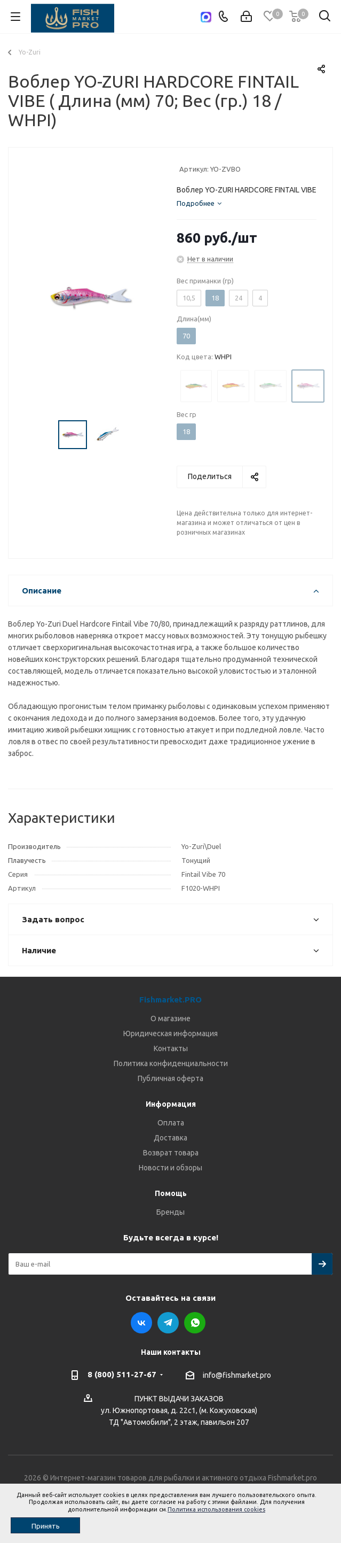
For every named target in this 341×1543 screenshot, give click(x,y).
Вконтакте (141, 1322)
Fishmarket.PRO (170, 999)
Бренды (170, 1212)
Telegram (168, 1322)
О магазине (170, 1018)
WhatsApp (194, 1322)
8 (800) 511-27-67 (122, 1374)
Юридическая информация (170, 1033)
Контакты (171, 1048)
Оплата (170, 1122)
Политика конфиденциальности (171, 1063)
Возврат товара (171, 1152)
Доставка (170, 1137)
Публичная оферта (170, 1078)
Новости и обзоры (170, 1167)
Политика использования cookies (216, 1509)
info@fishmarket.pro (237, 1375)
